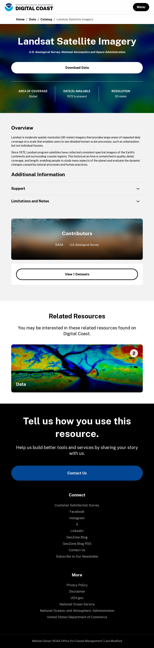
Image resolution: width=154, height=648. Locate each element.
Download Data (77, 68)
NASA (59, 244)
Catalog (46, 19)
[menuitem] (77, 505)
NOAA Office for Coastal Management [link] (77, 641)
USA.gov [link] (77, 598)
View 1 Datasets (77, 274)
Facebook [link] (77, 512)
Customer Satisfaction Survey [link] (77, 505)
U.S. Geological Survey (84, 244)
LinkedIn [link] (77, 531)
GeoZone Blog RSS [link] (77, 544)
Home (20, 19)
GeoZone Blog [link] (77, 537)
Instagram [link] (77, 518)
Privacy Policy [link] (77, 585)
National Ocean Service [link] (77, 604)
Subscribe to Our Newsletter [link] (77, 556)
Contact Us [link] (77, 473)
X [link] (77, 524)
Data (32, 19)
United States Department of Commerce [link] (77, 617)
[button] (141, 7)
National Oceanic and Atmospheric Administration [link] (77, 611)
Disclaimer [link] (77, 591)
